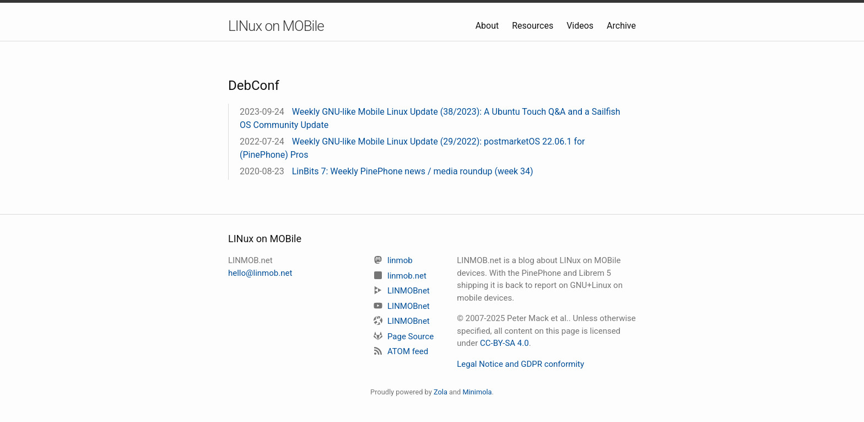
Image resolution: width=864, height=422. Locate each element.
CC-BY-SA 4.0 (504, 343)
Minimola (477, 392)
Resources (533, 25)
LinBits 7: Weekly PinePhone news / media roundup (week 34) (412, 171)
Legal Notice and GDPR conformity (520, 364)
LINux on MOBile (276, 26)
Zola (440, 392)
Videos (581, 25)
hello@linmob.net (260, 273)
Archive (621, 25)
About (488, 25)
